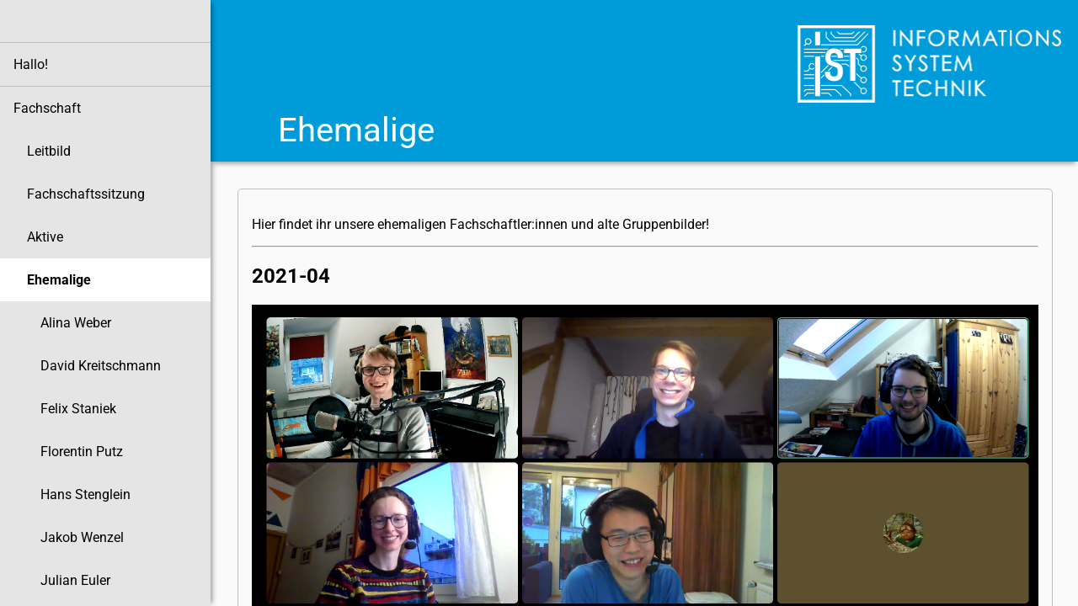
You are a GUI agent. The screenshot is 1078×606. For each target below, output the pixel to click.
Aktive (45, 237)
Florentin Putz (81, 452)
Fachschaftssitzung (86, 194)
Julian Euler (75, 580)
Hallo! (30, 64)
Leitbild (49, 151)
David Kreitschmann (100, 366)
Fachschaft (47, 108)
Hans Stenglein (85, 494)
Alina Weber (75, 323)
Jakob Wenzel (82, 537)
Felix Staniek (78, 409)
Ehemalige (59, 280)
